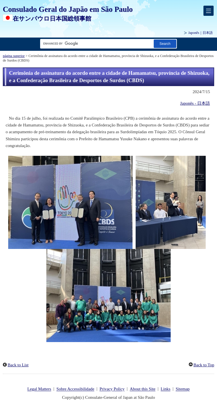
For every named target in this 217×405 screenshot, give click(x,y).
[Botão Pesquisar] (165, 44)
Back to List (18, 365)
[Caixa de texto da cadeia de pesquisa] (96, 44)
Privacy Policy (112, 389)
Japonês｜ (200, 33)
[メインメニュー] (208, 11)
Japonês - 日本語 (195, 103)
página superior (14, 56)
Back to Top (204, 365)
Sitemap (183, 389)
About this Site (142, 389)
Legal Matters (39, 389)
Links (165, 389)
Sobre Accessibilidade (75, 389)
